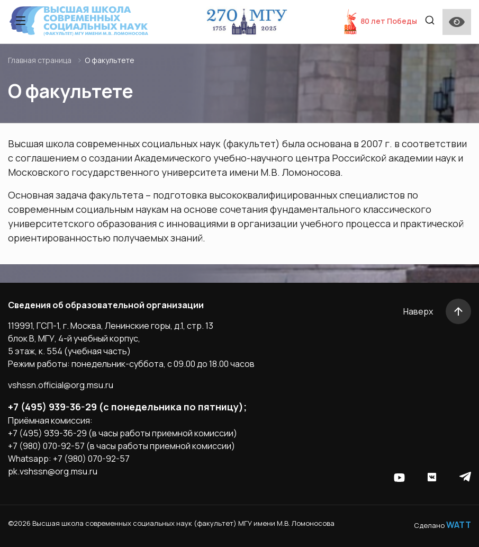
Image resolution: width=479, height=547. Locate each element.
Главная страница (39, 60)
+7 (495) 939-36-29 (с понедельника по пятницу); (127, 406)
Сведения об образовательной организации (106, 305)
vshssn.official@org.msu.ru (60, 385)
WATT (458, 525)
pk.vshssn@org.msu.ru (52, 471)
